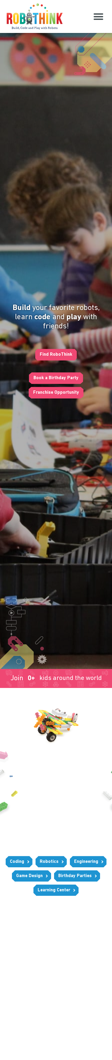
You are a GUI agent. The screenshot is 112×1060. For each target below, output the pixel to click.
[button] (98, 16)
